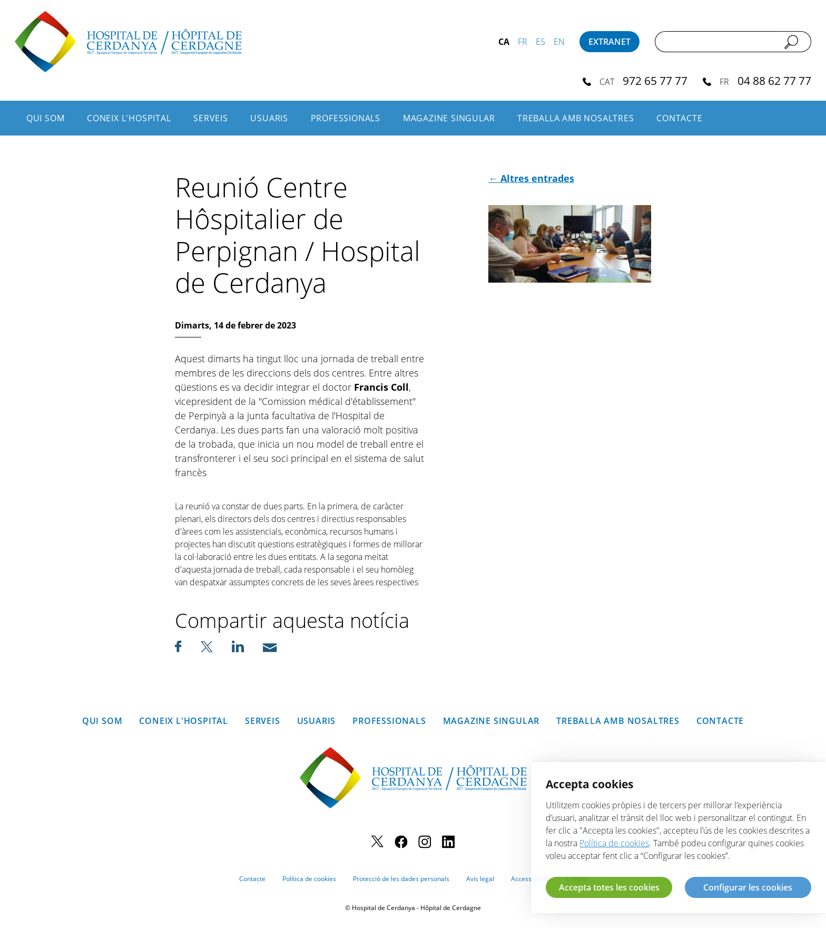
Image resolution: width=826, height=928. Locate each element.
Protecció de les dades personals (401, 878)
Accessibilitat (530, 878)
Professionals (345, 118)
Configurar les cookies (747, 887)
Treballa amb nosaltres (575, 118)
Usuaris (269, 118)
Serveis (210, 118)
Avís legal (480, 878)
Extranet (609, 41)
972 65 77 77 (655, 80)
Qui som (45, 118)
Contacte (679, 118)
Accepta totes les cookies (609, 887)
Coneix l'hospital (129, 118)
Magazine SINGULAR (449, 118)
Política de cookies (309, 878)
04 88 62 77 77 (774, 80)
